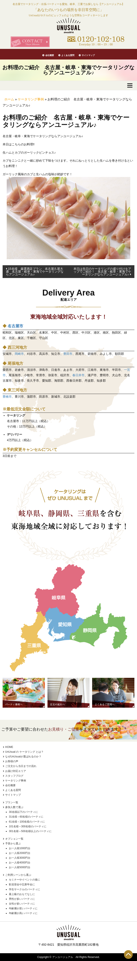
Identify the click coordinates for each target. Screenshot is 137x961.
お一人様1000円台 (19, 848)
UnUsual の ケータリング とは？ (24, 751)
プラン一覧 (11, 802)
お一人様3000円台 (19, 857)
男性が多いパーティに (22, 898)
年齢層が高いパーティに (23, 913)
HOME (9, 747)
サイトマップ (88, 55)
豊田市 (67, 353)
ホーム (9, 99)
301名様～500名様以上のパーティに (30, 831)
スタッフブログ (14, 775)
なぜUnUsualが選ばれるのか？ (23, 756)
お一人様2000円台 (19, 853)
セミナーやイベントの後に (24, 879)
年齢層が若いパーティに (23, 908)
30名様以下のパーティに (23, 811)
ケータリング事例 (31, 99)
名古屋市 (15, 326)
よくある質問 (67, 55)
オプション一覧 (14, 838)
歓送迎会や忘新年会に (22, 884)
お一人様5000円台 (19, 867)
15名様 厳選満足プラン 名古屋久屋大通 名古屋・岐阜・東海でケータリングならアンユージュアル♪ (35, 271)
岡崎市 (19, 353)
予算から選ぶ (13, 843)
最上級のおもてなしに (22, 894)
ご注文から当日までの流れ (20, 766)
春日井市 (78, 375)
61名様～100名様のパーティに (27, 821)
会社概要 (49, 55)
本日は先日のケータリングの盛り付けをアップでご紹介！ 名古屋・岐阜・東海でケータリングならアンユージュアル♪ (102, 271)
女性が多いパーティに (22, 903)
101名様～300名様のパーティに (27, 826)
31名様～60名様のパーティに (26, 816)
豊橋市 (7, 396)
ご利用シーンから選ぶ (18, 874)
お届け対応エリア (15, 771)
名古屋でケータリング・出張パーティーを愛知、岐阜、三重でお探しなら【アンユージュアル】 (68, 4)
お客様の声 (11, 761)
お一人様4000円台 (19, 862)
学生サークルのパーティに (24, 889)
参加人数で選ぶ (14, 807)
